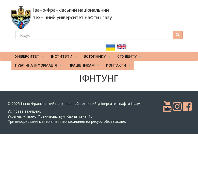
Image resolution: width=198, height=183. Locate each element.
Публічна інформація (36, 66)
